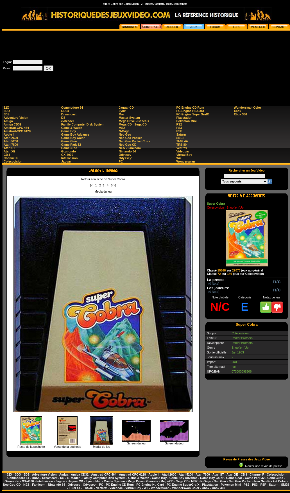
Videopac (182, 151)
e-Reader (67, 121)
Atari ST (9, 148)
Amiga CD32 (12, 124)
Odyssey (125, 154)
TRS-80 (181, 144)
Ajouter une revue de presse (260, 466)
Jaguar (66, 161)
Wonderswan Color (247, 107)
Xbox (237, 111)
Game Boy (68, 131)
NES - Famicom (130, 148)
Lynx (122, 111)
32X (6, 107)
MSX (122, 127)
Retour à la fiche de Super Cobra (103, 179)
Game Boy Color (73, 138)
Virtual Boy (184, 154)
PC (121, 161)
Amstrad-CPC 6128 (17, 131)
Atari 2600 (11, 138)
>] (115, 185)
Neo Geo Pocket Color (135, 141)
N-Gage (124, 131)
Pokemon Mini (186, 121)
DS (63, 117)
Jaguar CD (126, 107)
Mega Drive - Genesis (134, 121)
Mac (122, 114)
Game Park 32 (71, 144)
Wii (178, 158)
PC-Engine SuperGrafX (192, 114)
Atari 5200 (11, 141)
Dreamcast (69, 114)
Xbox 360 (240, 114)
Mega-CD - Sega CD (133, 124)
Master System (129, 117)
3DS (7, 114)
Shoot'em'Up (240, 347)
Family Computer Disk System (82, 124)
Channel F (11, 158)
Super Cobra (216, 203)
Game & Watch (71, 127)
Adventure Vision (16, 117)
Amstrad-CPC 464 (16, 127)
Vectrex (181, 148)
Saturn (181, 134)
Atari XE (9, 151)
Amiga (8, 121)
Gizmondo (68, 151)
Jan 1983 (238, 352)
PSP (179, 131)
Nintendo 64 (127, 151)
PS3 (179, 127)
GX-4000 (67, 154)
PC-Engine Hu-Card (190, 111)
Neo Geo (125, 134)
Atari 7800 (11, 144)
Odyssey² (125, 158)
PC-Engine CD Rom (190, 107)
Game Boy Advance (75, 134)
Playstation (184, 117)
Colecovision (13, 161)
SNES (180, 138)
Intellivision (69, 158)
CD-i (7, 154)
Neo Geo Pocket (130, 138)
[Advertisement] (246, 66)
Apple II (9, 134)
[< (91, 185)
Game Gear (69, 141)
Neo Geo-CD (128, 144)
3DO (7, 111)
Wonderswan (185, 161)
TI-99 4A (182, 141)
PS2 (179, 124)
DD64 (65, 111)
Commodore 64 (72, 107)
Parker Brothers (242, 338)
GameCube (69, 148)
